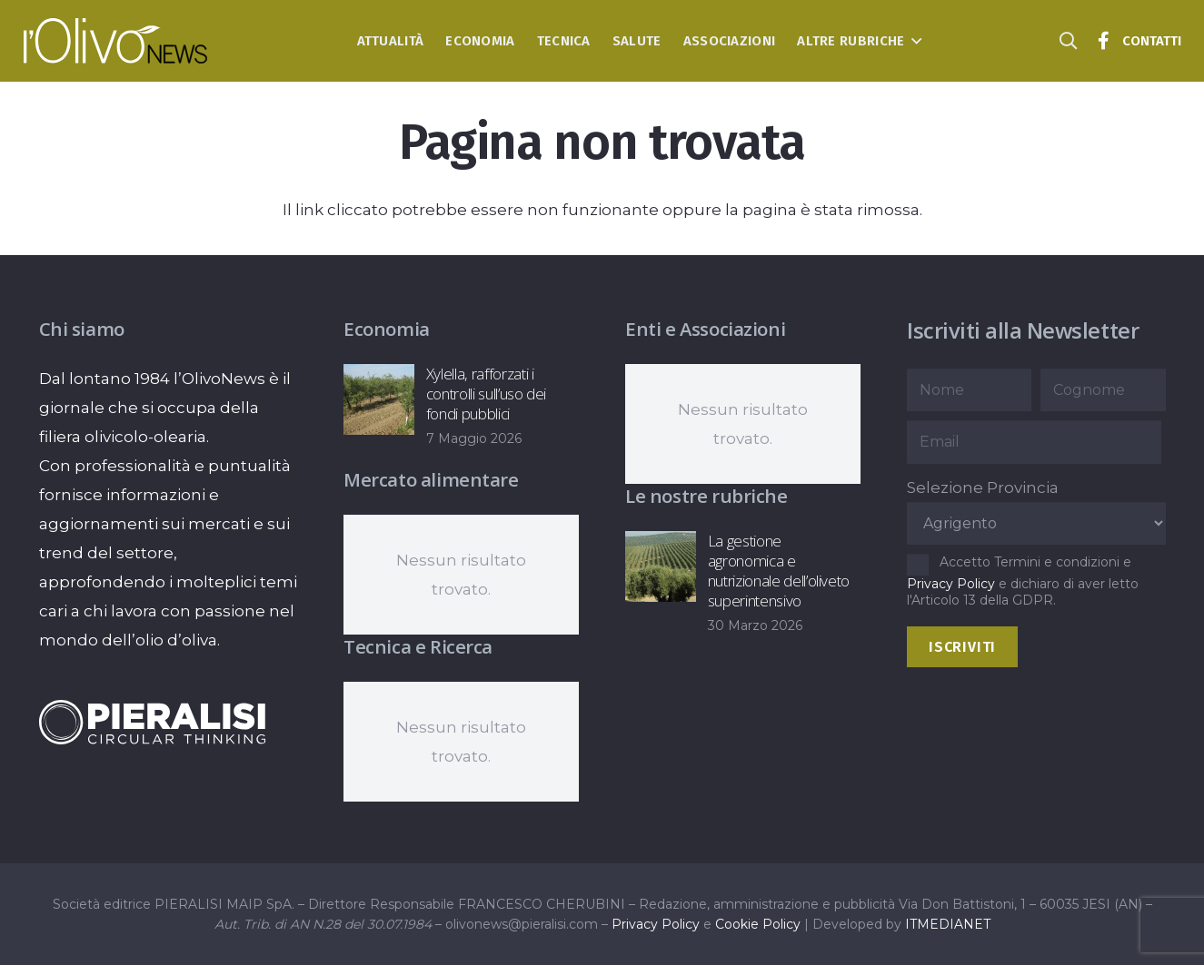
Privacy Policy (951, 584)
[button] (912, 41)
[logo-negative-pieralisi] (152, 721)
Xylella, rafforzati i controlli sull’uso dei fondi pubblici (486, 393)
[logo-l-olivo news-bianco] (116, 41)
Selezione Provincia (983, 487)
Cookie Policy (758, 924)
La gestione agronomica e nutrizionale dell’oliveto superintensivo (779, 570)
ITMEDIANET (947, 924)
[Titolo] (1104, 41)
